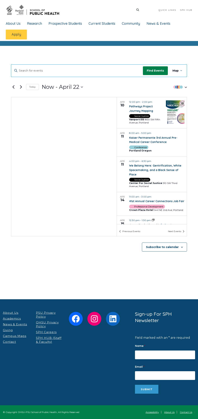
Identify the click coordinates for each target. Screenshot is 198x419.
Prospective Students (65, 23)
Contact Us (186, 412)
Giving (8, 330)
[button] (179, 87)
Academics (12, 318)
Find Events (155, 70)
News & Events (158, 23)
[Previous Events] (13, 87)
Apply (16, 34)
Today (32, 86)
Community (131, 23)
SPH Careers (46, 332)
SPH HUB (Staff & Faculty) (48, 340)
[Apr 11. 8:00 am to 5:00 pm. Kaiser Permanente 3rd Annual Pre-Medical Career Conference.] (152, 142)
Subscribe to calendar (162, 247)
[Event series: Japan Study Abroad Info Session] (153, 220)
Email (139, 367)
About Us (13, 23)
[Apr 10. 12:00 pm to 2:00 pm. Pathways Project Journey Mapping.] (152, 112)
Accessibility (152, 412)
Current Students (102, 23)
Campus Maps (14, 336)
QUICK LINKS (167, 10)
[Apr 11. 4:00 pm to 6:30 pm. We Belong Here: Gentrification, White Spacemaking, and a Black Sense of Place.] (152, 174)
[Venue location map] (64, 166)
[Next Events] (21, 87)
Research (34, 23)
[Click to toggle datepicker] (62, 87)
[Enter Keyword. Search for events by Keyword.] (69, 71)
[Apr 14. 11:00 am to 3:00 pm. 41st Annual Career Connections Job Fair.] (152, 204)
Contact (9, 342)
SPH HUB (186, 10)
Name (140, 346)
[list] (152, 160)
